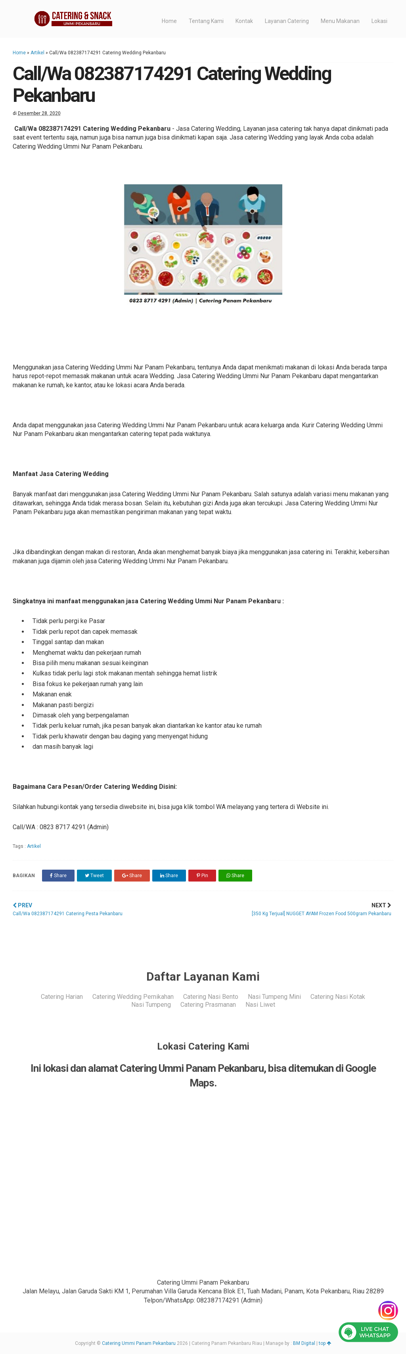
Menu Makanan (340, 21)
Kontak (244, 21)
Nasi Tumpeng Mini (274, 996)
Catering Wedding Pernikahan (133, 996)
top (325, 1343)
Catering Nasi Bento (210, 996)
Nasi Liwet (260, 1004)
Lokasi (379, 21)
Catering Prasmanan (208, 1004)
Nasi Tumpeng (151, 1004)
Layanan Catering (287, 21)
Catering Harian (62, 996)
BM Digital (304, 1343)
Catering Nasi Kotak (337, 996)
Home (169, 21)
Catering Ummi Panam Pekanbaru (139, 1343)
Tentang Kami (206, 21)
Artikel (37, 52)
